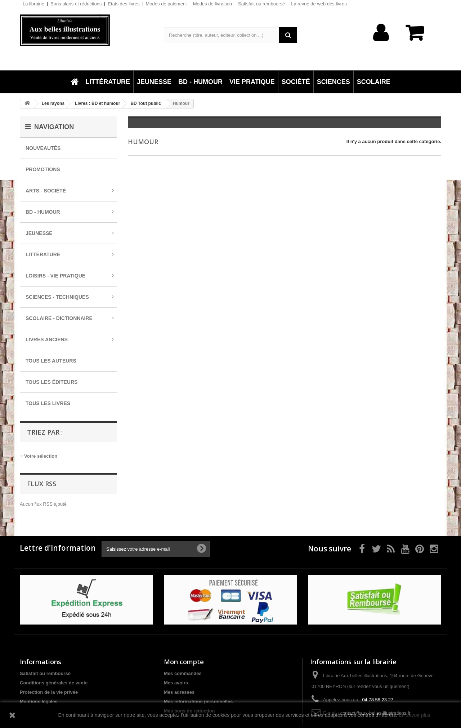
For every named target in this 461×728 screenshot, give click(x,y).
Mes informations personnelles (198, 701)
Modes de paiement (166, 3)
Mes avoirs (176, 682)
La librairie (33, 3)
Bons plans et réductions (76, 3)
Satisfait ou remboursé (261, 3)
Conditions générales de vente (54, 682)
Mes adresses (179, 692)
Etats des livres (123, 3)
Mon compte (184, 661)
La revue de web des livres (319, 3)
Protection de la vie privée (49, 692)
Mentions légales (39, 701)
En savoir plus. (415, 715)
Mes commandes (183, 673)
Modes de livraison (212, 3)
